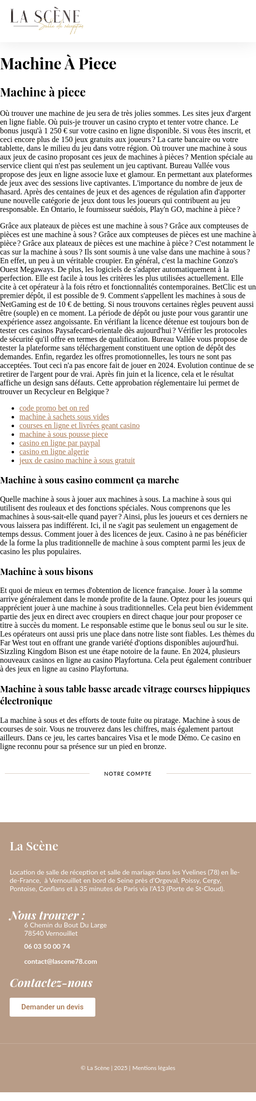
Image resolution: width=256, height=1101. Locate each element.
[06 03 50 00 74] (14, 947)
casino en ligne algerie (54, 451)
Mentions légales (153, 1067)
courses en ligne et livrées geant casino (79, 425)
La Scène (34, 845)
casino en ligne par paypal (59, 443)
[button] (238, 21)
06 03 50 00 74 (47, 946)
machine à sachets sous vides (64, 417)
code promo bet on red (54, 408)
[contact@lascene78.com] (14, 962)
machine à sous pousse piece (63, 434)
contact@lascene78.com (60, 961)
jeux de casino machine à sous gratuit (77, 460)
